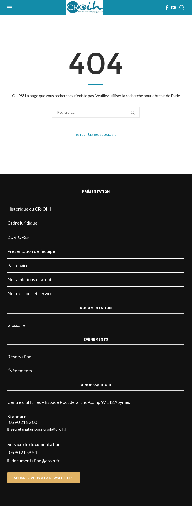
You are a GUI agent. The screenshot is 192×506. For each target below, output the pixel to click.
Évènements (20, 370)
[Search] (182, 7)
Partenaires (19, 265)
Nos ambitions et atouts (31, 279)
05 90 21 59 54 (23, 452)
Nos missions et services (31, 293)
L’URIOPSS (18, 237)
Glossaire (17, 325)
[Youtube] (173, 7)
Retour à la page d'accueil (96, 135)
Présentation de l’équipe (31, 251)
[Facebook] (167, 7)
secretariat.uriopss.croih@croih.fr (39, 429)
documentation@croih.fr (36, 460)
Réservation (20, 356)
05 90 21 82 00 (23, 422)
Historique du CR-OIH (29, 209)
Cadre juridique (23, 223)
